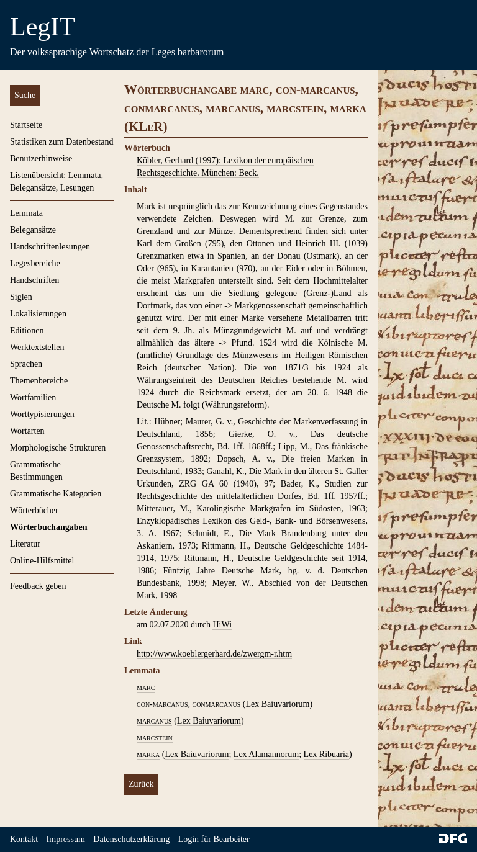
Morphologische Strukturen (58, 447)
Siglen (21, 297)
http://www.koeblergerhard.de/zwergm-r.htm (214, 653)
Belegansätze (33, 230)
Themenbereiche (39, 380)
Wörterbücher (34, 510)
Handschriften (34, 280)
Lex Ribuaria (326, 754)
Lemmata (26, 213)
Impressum (66, 839)
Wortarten (27, 431)
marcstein (155, 737)
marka (148, 754)
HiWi (222, 624)
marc (146, 687)
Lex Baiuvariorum (277, 704)
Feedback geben (38, 586)
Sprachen (26, 364)
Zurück (141, 784)
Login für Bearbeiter (214, 839)
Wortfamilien (33, 397)
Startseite (26, 125)
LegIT (42, 26)
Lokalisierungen (38, 313)
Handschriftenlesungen (50, 246)
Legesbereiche (35, 263)
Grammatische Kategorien (55, 493)
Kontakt (24, 839)
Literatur (25, 544)
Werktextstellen (37, 347)
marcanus (154, 720)
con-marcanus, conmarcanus (188, 704)
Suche (24, 95)
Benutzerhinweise (41, 158)
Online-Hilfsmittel (42, 560)
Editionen (26, 330)
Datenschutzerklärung (131, 839)
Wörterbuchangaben (48, 527)
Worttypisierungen (42, 414)
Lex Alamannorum (266, 754)
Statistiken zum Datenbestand (61, 141)
